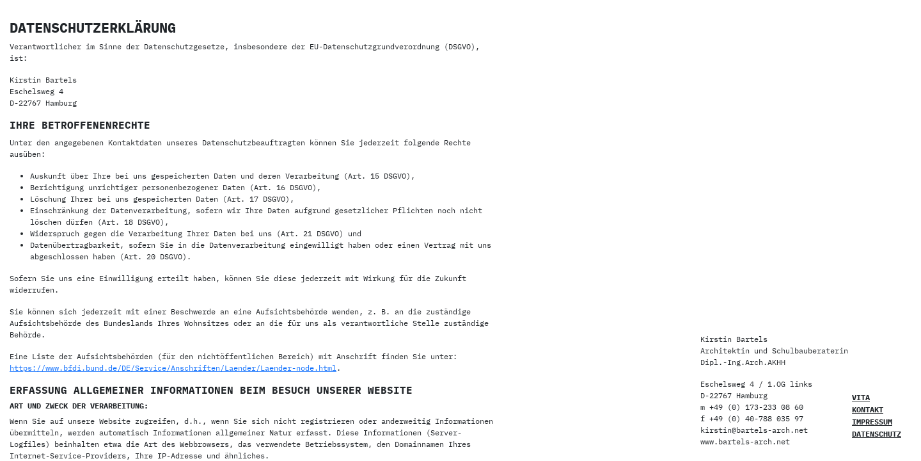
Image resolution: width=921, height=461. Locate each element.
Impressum (872, 421)
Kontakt (867, 409)
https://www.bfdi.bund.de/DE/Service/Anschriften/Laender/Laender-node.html (173, 368)
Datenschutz (876, 434)
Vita (861, 397)
